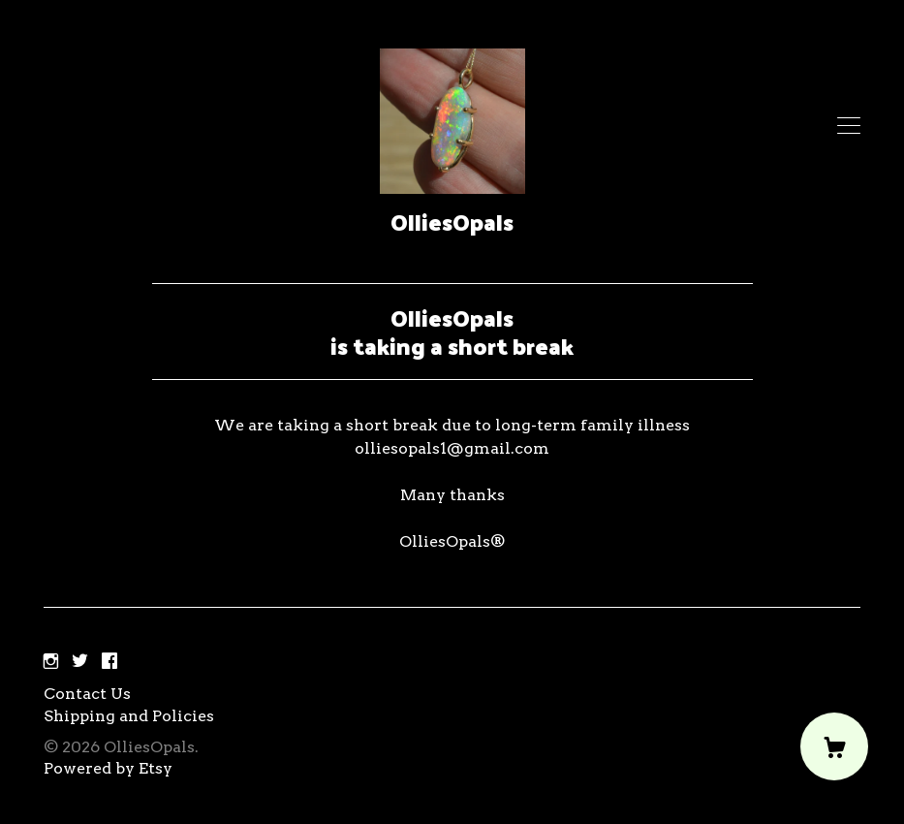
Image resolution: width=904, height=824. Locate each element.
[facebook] (109, 661)
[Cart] (834, 746)
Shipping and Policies (129, 716)
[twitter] (80, 661)
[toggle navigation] (848, 126)
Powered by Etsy (108, 768)
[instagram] (51, 661)
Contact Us (87, 693)
